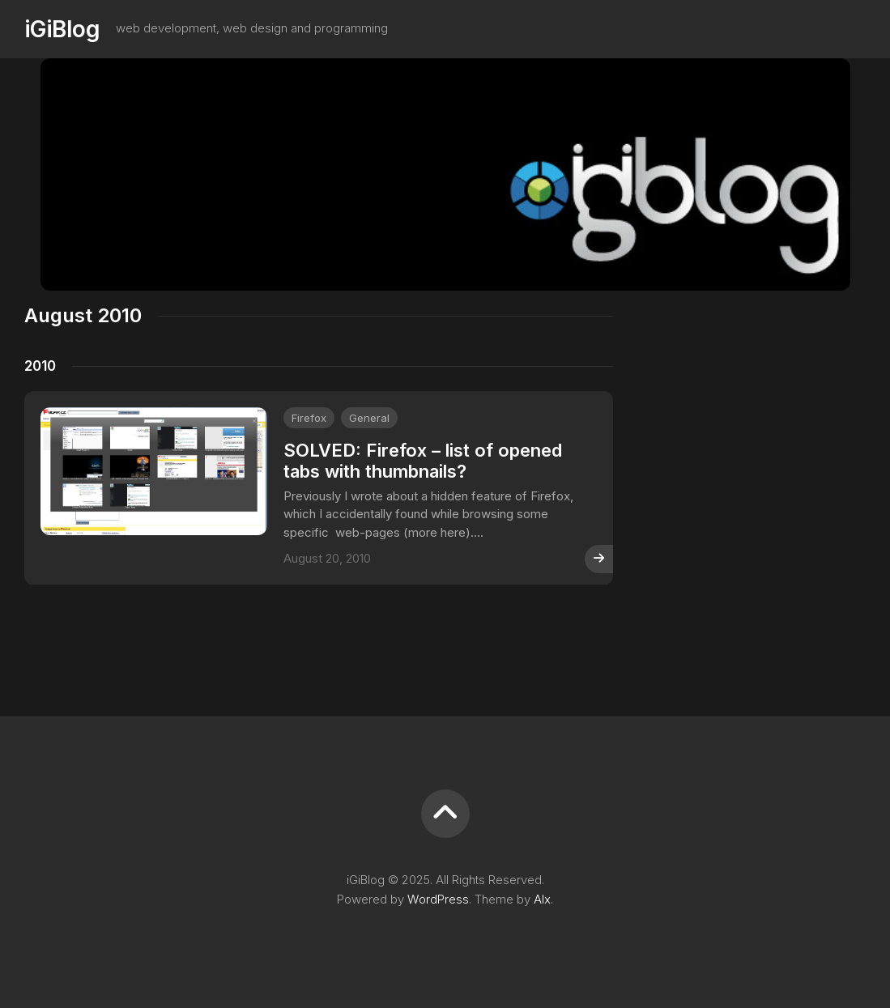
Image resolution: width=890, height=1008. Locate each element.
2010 (40, 366)
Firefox (309, 417)
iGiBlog (62, 29)
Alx (542, 899)
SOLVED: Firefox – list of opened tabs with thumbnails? (422, 461)
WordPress (438, 899)
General (369, 417)
